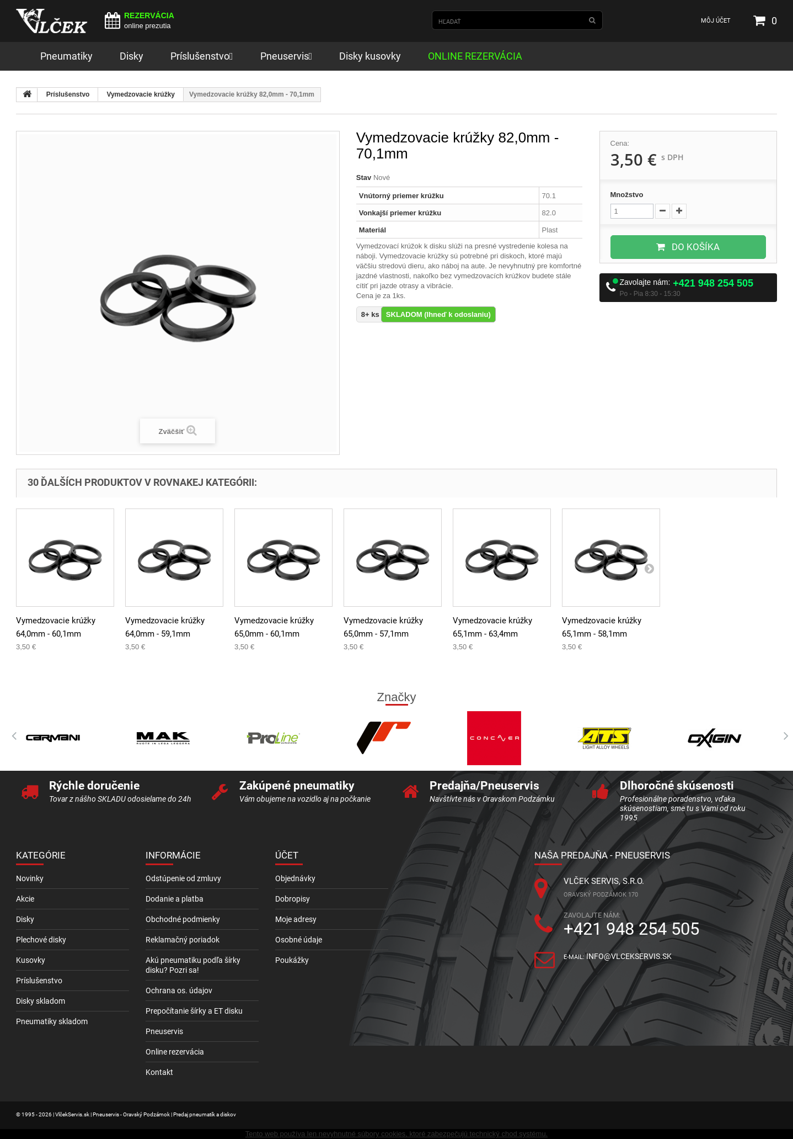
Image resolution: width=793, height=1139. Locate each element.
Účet (286, 855)
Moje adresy (296, 919)
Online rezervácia (175, 1051)
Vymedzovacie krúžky (140, 94)
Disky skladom (40, 1001)
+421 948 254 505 (713, 283)
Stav (363, 177)
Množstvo (627, 194)
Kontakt (159, 1072)
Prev (10, 736)
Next (782, 736)
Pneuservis (164, 1031)
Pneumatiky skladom (52, 1021)
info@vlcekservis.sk (629, 956)
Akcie (25, 898)
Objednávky (295, 878)
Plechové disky (41, 939)
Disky (25, 919)
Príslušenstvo (68, 94)
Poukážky (292, 960)
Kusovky (30, 960)
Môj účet (716, 20)
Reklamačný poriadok (182, 939)
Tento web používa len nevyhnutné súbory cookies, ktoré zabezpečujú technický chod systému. (396, 1134)
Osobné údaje (298, 939)
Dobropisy (292, 898)
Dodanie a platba (174, 898)
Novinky (30, 878)
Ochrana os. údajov (179, 990)
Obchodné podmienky (183, 919)
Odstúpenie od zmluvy (183, 878)
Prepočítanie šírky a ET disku (194, 1010)
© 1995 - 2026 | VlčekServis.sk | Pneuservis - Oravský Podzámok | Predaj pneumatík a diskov (126, 1114)
